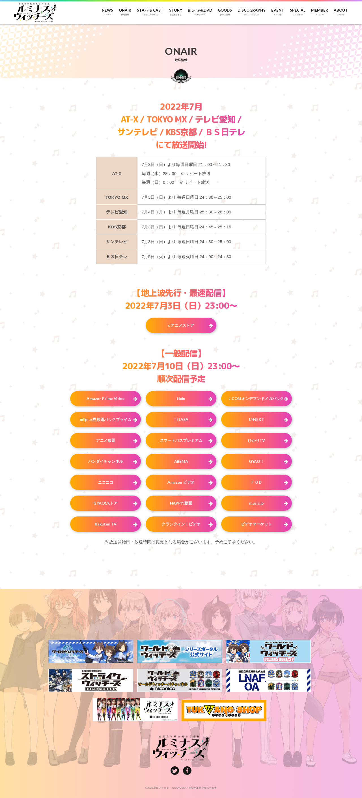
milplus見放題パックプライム (105, 419)
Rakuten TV (105, 524)
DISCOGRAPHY (252, 12)
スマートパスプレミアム (181, 440)
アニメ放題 (105, 440)
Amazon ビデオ (181, 482)
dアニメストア (181, 325)
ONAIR (125, 12)
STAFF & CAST (150, 12)
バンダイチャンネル (105, 461)
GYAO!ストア (105, 503)
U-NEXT (256, 419)
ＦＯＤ (256, 482)
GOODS (225, 12)
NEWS (107, 12)
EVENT (277, 12)
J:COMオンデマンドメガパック (256, 398)
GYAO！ (256, 461)
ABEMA (181, 461)
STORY (175, 12)
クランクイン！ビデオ (180, 524)
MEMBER (319, 12)
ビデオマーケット (256, 524)
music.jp (256, 503)
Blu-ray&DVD (200, 12)
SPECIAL (297, 12)
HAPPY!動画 (181, 503)
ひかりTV (256, 440)
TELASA (181, 419)
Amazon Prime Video (105, 398)
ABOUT (341, 12)
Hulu (181, 398)
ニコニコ (105, 482)
